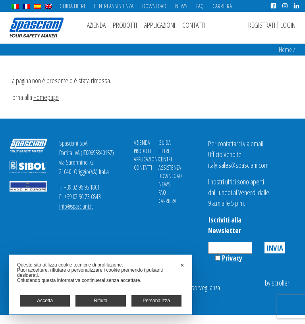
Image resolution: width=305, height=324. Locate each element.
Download (154, 6)
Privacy (232, 258)
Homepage (46, 97)
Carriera (222, 6)
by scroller (277, 283)
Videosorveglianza (199, 287)
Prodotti (125, 25)
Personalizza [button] (156, 300)
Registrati (261, 25)
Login (287, 25)
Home (285, 49)
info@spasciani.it (76, 206)
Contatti (193, 25)
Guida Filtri (72, 6)
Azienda (96, 25)
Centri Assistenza (113, 6)
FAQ (200, 6)
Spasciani (37, 27)
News (181, 6)
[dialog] (100, 284)
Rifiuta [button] (100, 300)
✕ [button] (182, 265)
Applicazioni (159, 25)
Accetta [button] (45, 300)
